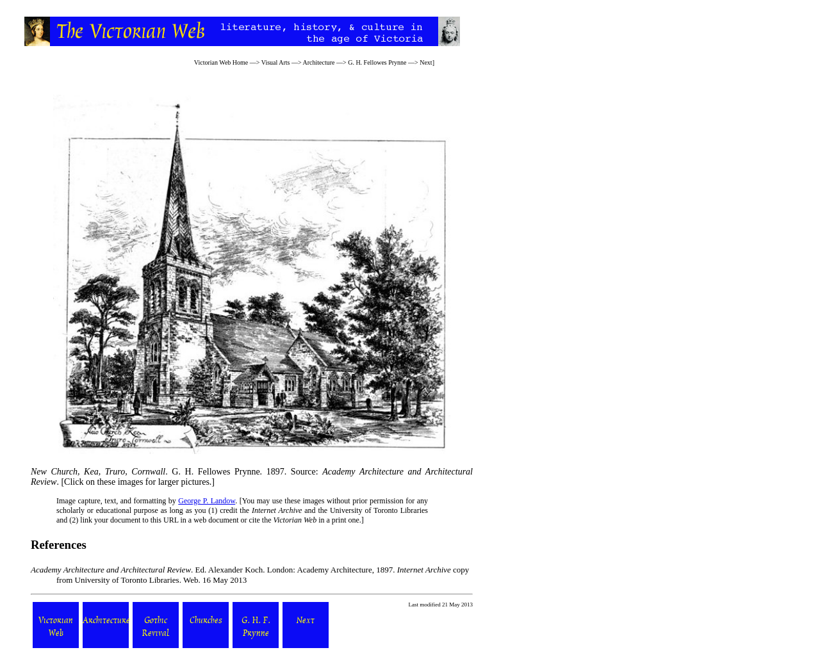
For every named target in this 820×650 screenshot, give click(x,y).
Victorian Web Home (221, 62)
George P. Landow (206, 500)
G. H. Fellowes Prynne (377, 62)
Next (426, 62)
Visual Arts (275, 62)
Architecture (319, 62)
